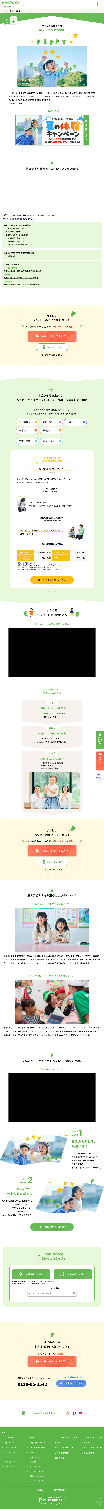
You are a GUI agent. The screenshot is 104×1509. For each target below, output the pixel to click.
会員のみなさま (88, 1452)
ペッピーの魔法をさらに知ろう (52, 1227)
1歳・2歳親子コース (37, 1443)
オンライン (52, 441)
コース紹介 (31, 1437)
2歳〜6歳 (52, 422)
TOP (4, 11)
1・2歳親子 (28, 422)
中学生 (28, 430)
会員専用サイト (7, 7)
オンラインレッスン (37, 1471)
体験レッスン (100, 761)
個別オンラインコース (38, 1476)
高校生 (52, 430)
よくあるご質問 (61, 1452)
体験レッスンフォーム (53, 713)
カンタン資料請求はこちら (52, 354)
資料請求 (85, 1442)
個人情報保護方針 (60, 1490)
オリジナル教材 (11, 1452)
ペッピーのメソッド (12, 1448)
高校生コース (35, 1462)
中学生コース (35, 1457)
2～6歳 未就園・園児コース (40, 1448)
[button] (46, 591)
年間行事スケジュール (13, 1462)
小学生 (76, 422)
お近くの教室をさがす (64, 1447)
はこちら (71, 1383)
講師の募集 (59, 1458)
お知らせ (58, 1442)
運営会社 (40, 1490)
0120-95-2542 (32, 1384)
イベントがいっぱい (12, 1457)
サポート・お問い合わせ (92, 1447)
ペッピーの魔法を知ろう (12, 1437)
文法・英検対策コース (38, 1467)
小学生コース (35, 1452)
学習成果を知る (11, 1467)
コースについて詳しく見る (52, 579)
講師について (10, 1443)
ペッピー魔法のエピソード (66, 1437)
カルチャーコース (36, 1481)
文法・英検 (28, 441)
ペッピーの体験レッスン (92, 1437)
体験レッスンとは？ (55, 347)
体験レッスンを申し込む (52, 336)
